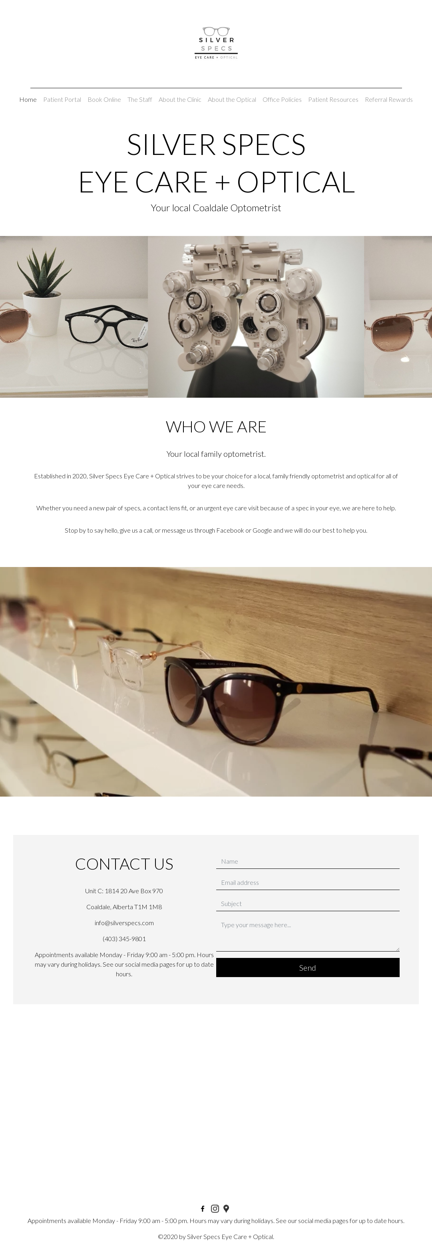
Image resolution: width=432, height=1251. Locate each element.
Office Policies (282, 99)
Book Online (104, 99)
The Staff (139, 99)
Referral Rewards (389, 99)
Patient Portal (62, 99)
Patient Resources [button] (333, 99)
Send (307, 967)
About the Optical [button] (232, 99)
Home (28, 99)
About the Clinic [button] (180, 99)
